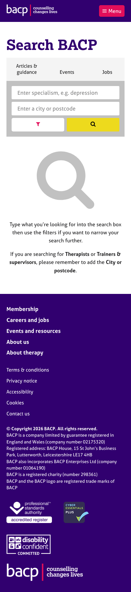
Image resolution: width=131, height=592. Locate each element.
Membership (22, 309)
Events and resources (33, 330)
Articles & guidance (26, 72)
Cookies (15, 403)
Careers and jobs (27, 319)
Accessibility (19, 392)
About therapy (24, 352)
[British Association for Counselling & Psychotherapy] (31, 11)
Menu (111, 11)
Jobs (107, 75)
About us (17, 341)
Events (66, 75)
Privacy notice (21, 381)
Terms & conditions (27, 370)
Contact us (18, 414)
